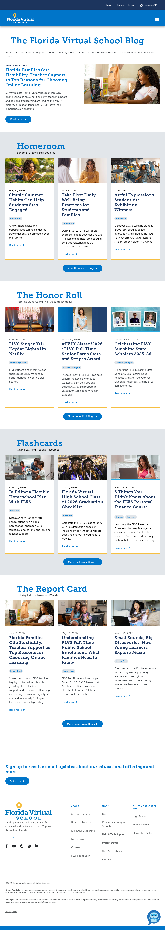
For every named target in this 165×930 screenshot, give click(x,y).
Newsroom (77, 839)
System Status (110, 842)
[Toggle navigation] (157, 19)
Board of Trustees (81, 822)
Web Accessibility (112, 851)
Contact (120, 5)
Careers (131, 5)
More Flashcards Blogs (81, 561)
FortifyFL (107, 859)
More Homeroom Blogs (81, 268)
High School (140, 816)
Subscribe (15, 781)
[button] (109, 5)
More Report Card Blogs (81, 723)
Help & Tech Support (113, 834)
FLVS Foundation (80, 855)
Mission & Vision (80, 814)
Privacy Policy (11, 911)
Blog (104, 814)
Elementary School (143, 833)
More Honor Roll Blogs (81, 416)
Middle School (141, 824)
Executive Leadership (83, 830)
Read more (16, 119)
